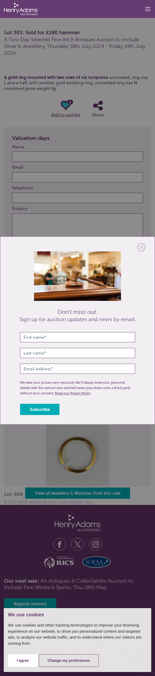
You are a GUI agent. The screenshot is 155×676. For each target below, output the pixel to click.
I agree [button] (23, 660)
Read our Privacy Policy (72, 393)
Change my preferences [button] (69, 660)
